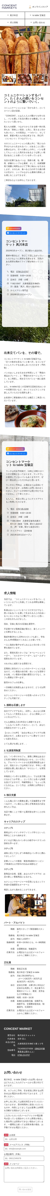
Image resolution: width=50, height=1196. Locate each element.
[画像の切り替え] (9, 79)
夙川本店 (12, 15)
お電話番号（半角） (13, 1154)
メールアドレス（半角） (17, 1145)
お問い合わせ (37, 22)
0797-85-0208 (22, 509)
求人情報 (12, 22)
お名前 (9, 1135)
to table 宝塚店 (37, 15)
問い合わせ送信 (25, 1189)
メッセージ (11, 1164)
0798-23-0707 (22, 272)
